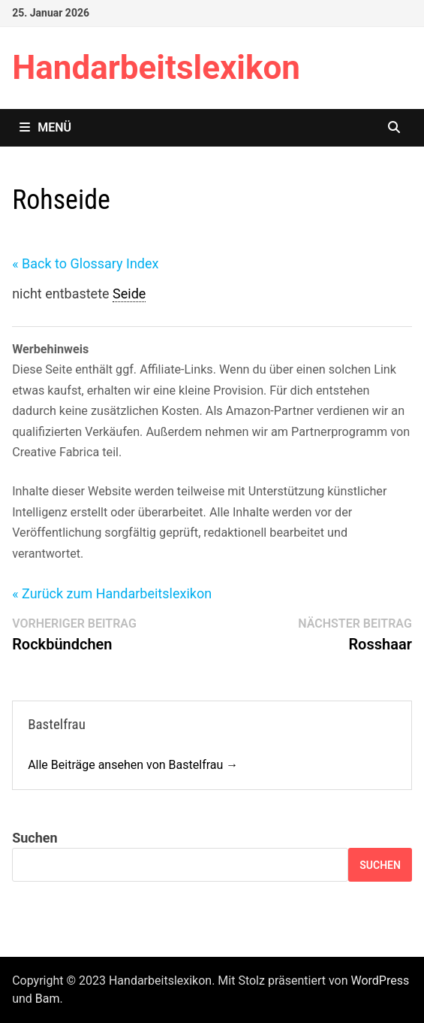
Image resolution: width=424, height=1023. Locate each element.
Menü (45, 127)
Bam (47, 998)
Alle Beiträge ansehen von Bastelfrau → (133, 765)
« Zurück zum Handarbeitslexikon (112, 593)
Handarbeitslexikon (156, 67)
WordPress (379, 980)
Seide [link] (129, 293)
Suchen (34, 838)
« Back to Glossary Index (85, 263)
